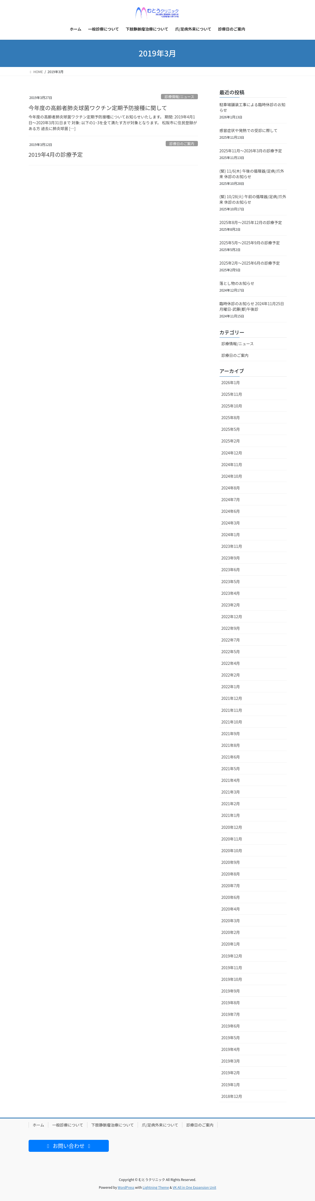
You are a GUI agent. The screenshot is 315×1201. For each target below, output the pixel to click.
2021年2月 (230, 803)
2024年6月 (230, 511)
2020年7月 (230, 885)
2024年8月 (230, 488)
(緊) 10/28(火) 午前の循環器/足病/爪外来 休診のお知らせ (253, 199)
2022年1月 (230, 686)
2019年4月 (230, 1049)
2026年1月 (230, 382)
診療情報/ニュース (179, 96)
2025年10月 (231, 406)
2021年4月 (230, 780)
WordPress (126, 1187)
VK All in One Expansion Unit (194, 1187)
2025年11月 (231, 394)
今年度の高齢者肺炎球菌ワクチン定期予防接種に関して (98, 108)
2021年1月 (230, 815)
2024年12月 (231, 453)
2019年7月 (230, 1014)
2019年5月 (230, 1037)
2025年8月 (230, 417)
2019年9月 (230, 991)
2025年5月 (230, 429)
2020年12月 (231, 827)
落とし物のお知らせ (237, 283)
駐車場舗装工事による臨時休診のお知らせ (253, 107)
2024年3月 (230, 523)
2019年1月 (230, 1084)
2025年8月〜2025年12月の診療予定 (251, 222)
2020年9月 (230, 862)
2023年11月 (231, 546)
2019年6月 (230, 1026)
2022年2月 (230, 675)
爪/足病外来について (160, 1125)
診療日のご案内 (181, 143)
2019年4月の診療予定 (56, 154)
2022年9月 (230, 628)
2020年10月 (231, 850)
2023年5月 (230, 581)
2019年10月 (231, 979)
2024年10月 (231, 476)
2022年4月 (230, 663)
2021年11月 (231, 710)
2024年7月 (230, 499)
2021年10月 (231, 722)
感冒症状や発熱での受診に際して (249, 130)
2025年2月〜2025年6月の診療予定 (250, 263)
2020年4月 (230, 909)
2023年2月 (230, 605)
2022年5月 (230, 651)
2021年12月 (231, 698)
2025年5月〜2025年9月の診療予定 (250, 242)
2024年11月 (231, 464)
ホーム (38, 1125)
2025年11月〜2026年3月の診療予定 (251, 150)
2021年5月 (230, 768)
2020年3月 (230, 920)
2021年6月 (230, 757)
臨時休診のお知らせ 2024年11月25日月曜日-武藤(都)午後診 (252, 306)
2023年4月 (230, 593)
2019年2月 (230, 1072)
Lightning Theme (156, 1187)
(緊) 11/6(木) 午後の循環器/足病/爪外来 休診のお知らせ (252, 173)
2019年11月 (231, 967)
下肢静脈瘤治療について (112, 1125)
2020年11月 (231, 839)
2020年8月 (230, 874)
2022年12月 (231, 616)
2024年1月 (230, 534)
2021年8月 (230, 745)
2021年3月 (230, 792)
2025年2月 (230, 441)
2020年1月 (230, 944)
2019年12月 (231, 956)
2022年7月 (230, 640)
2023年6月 (230, 569)
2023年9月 (230, 558)
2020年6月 (230, 897)
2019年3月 (230, 1061)
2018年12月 (231, 1096)
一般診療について (67, 1125)
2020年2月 (230, 932)
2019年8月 (230, 1002)
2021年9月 (230, 733)
